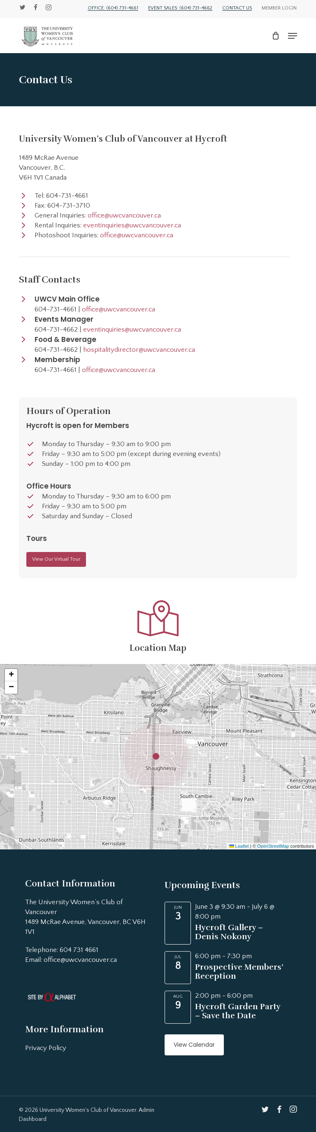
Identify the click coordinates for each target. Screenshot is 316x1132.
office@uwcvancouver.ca (124, 215)
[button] (292, 36)
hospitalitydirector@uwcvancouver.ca (139, 349)
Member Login (279, 8)
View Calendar (194, 1045)
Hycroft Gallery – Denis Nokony (229, 932)
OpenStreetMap (273, 846)
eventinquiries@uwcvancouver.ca (132, 225)
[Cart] (276, 35)
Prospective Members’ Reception (239, 971)
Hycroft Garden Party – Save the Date (237, 1011)
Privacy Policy (45, 1048)
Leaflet (239, 846)
